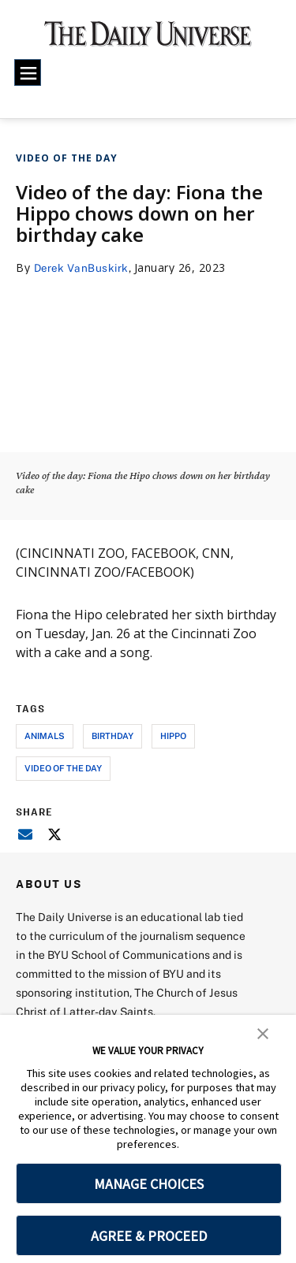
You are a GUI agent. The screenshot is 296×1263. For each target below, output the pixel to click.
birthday (112, 735)
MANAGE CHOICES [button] (149, 1184)
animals (44, 735)
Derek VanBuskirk (83, 267)
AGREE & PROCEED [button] (149, 1236)
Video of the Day (67, 158)
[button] (262, 1032)
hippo (173, 735)
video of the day (63, 768)
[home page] (148, 39)
